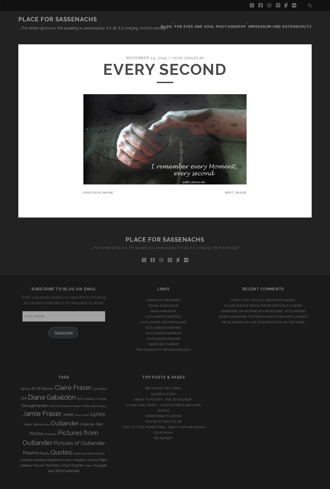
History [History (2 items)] (102, 394)
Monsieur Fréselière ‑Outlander (275, 300)
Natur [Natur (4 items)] (28, 413)
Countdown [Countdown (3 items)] (100, 377)
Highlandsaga (164, 300)
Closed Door (163, 382)
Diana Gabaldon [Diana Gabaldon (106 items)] (52, 386)
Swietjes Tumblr (163, 333)
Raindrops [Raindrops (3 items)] (40, 449)
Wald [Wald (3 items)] (51, 460)
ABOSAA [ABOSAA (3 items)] (25, 377)
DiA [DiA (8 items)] (24, 387)
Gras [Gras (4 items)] (94, 394)
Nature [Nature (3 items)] (37, 413)
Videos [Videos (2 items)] (88, 454)
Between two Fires (163, 377)
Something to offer (163, 405)
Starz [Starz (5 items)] (103, 449)
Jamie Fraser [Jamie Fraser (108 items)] (42, 402)
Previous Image (98, 181)
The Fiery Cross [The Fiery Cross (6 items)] (57, 454)
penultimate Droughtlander (275, 294)
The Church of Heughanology (163, 338)
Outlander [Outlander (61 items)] (65, 412)
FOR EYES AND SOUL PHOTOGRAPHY (220, 19)
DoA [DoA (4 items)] (80, 387)
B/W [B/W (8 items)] (36, 377)
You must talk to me (163, 410)
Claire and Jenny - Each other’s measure (163, 394)
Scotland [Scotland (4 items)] (93, 449)
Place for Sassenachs (57, 19)
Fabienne (229, 300)
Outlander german (164, 322)
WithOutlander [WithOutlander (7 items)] (67, 460)
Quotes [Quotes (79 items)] (61, 441)
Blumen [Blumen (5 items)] (48, 377)
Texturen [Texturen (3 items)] (38, 454)
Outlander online (164, 327)
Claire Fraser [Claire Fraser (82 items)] (73, 376)
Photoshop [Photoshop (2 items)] (50, 422)
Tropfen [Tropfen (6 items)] (77, 454)
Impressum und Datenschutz (284, 19)
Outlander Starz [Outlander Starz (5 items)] (91, 413)
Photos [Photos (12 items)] (36, 422)
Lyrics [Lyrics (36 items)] (98, 403)
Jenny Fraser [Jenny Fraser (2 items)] (82, 403)
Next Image (236, 181)
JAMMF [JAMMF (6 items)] (68, 403)
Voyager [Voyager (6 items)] (100, 454)
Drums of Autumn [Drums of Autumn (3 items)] (60, 394)
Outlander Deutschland (163, 311)
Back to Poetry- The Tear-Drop (163, 388)
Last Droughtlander (275, 289)
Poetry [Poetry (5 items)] (45, 442)
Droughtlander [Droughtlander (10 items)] (34, 394)
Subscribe (64, 321)
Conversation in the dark (281, 311)
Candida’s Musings (164, 289)
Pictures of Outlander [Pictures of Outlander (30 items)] (79, 432)
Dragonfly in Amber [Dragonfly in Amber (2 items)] (95, 387)
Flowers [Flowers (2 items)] (77, 394)
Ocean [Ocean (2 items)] (46, 413)
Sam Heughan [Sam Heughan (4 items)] (76, 449)
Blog (179, 19)
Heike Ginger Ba (188, 47)
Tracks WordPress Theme (145, 484)
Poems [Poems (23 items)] (31, 441)
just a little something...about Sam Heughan (163, 416)
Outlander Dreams (163, 316)
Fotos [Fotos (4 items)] (86, 394)
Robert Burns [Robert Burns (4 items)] (56, 449)
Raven (163, 399)
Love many (163, 421)
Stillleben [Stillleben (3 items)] (26, 454)
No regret (163, 427)
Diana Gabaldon (163, 294)
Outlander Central (163, 305)
